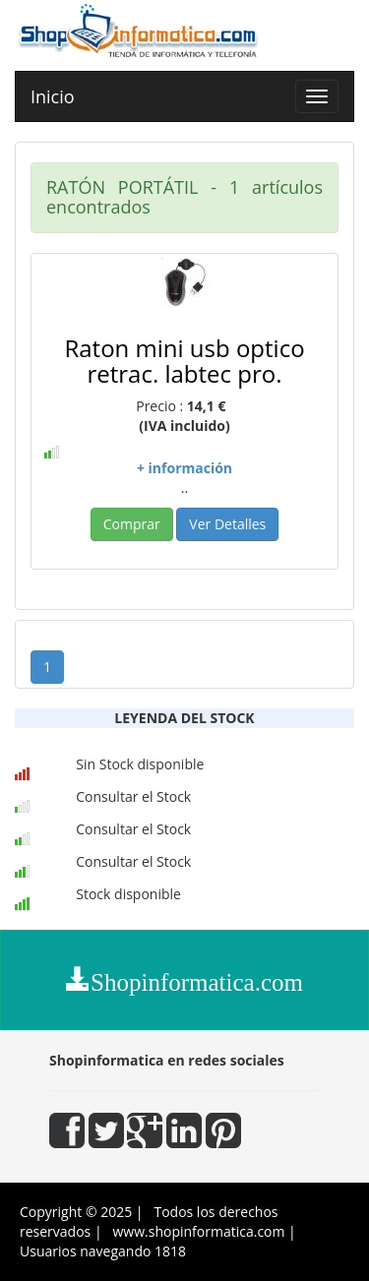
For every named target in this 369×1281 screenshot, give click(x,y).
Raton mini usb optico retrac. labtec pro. (184, 361)
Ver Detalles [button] (227, 524)
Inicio (53, 96)
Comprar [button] (131, 524)
